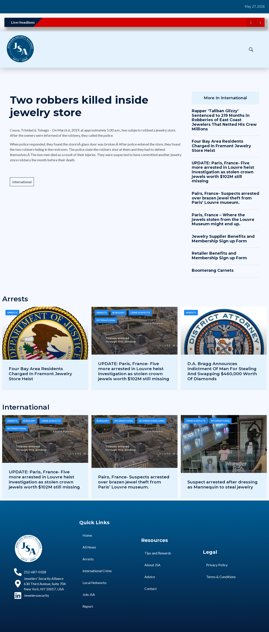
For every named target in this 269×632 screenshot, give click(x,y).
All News (89, 547)
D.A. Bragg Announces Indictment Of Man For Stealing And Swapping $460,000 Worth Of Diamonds (222, 371)
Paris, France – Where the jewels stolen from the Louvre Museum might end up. (223, 219)
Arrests (12, 312)
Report (88, 606)
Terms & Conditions (221, 577)
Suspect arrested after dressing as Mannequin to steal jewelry (222, 484)
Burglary (119, 312)
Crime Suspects (140, 312)
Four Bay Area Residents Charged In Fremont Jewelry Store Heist (221, 146)
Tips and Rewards (157, 553)
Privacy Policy (217, 565)
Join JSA (89, 594)
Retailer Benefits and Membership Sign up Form (219, 255)
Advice (149, 577)
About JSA (152, 565)
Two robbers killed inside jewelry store (79, 106)
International (22, 182)
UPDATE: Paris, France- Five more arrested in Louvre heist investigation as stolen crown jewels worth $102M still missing (223, 172)
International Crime (97, 571)
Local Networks (95, 583)
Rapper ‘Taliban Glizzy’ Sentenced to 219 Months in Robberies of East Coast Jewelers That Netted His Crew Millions (224, 119)
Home (87, 535)
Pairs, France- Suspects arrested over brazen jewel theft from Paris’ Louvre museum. (225, 198)
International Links (152, 420)
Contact (150, 588)
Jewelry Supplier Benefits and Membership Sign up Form (223, 238)
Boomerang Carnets (213, 270)
